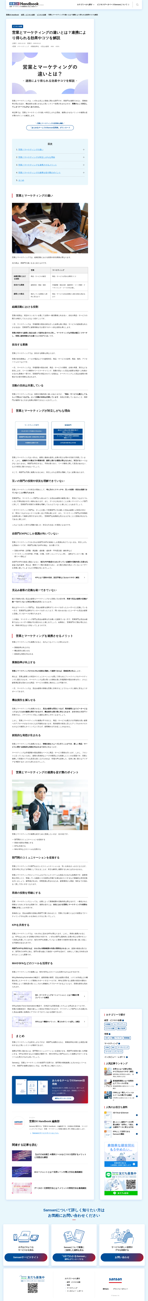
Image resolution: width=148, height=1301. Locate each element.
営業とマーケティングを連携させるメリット (37, 165)
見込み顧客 (45, 46)
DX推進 (107, 1024)
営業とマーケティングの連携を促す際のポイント (39, 173)
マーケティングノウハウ (113, 1051)
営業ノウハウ (115, 1038)
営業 (14, 46)
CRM (107, 1047)
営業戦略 (127, 1038)
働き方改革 (121, 1028)
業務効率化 (35, 46)
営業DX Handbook (12, 15)
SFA (57, 46)
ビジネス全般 (41, 15)
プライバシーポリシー (120, 1289)
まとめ (21, 180)
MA (53, 46)
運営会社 (106, 1289)
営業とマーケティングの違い (30, 150)
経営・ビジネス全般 (28, 15)
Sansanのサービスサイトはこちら (45, 1133)
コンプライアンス (120, 1024)
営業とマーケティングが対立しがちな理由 (36, 157)
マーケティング (23, 46)
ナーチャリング (123, 1047)
